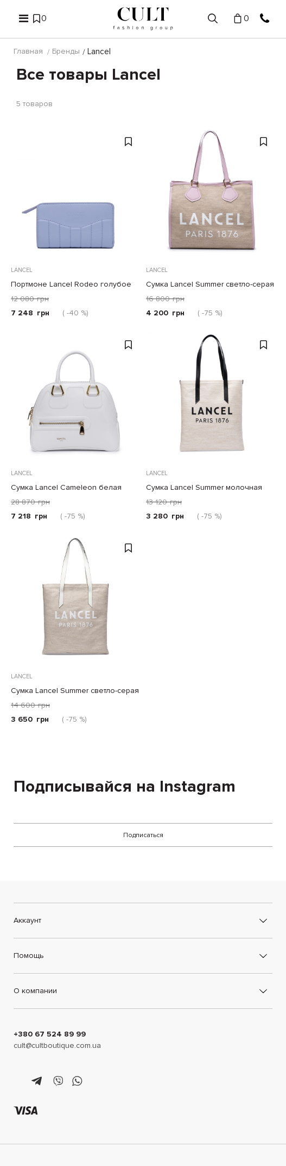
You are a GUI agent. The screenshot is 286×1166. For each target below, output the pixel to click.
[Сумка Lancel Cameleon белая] (76, 397)
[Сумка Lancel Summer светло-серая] (211, 193)
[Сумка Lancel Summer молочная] (211, 397)
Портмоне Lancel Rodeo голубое (71, 284)
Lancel (22, 270)
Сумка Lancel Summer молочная (204, 488)
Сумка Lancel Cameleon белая (66, 488)
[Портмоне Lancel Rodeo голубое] (76, 193)
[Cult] (143, 18)
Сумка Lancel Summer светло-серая (210, 284)
